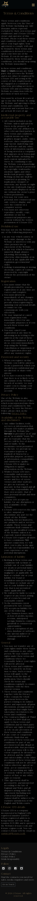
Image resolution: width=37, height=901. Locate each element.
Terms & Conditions (11, 851)
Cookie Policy (8, 856)
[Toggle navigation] (33, 5)
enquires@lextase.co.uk (13, 833)
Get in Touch (8, 884)
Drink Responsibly (10, 859)
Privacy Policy (19, 413)
